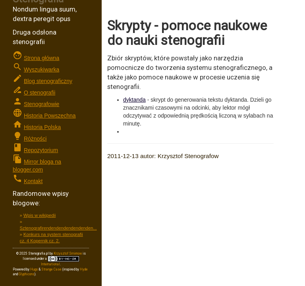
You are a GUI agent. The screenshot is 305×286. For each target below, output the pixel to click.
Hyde (84, 269)
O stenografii (39, 92)
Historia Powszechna (50, 115)
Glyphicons (27, 274)
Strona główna (42, 58)
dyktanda (134, 100)
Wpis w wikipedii (39, 215)
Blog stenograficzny (48, 81)
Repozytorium (41, 150)
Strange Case (51, 269)
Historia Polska (42, 127)
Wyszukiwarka (41, 69)
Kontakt (33, 181)
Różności (35, 138)
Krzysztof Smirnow (68, 253)
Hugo (34, 269)
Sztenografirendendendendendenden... (58, 228)
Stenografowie (42, 104)
